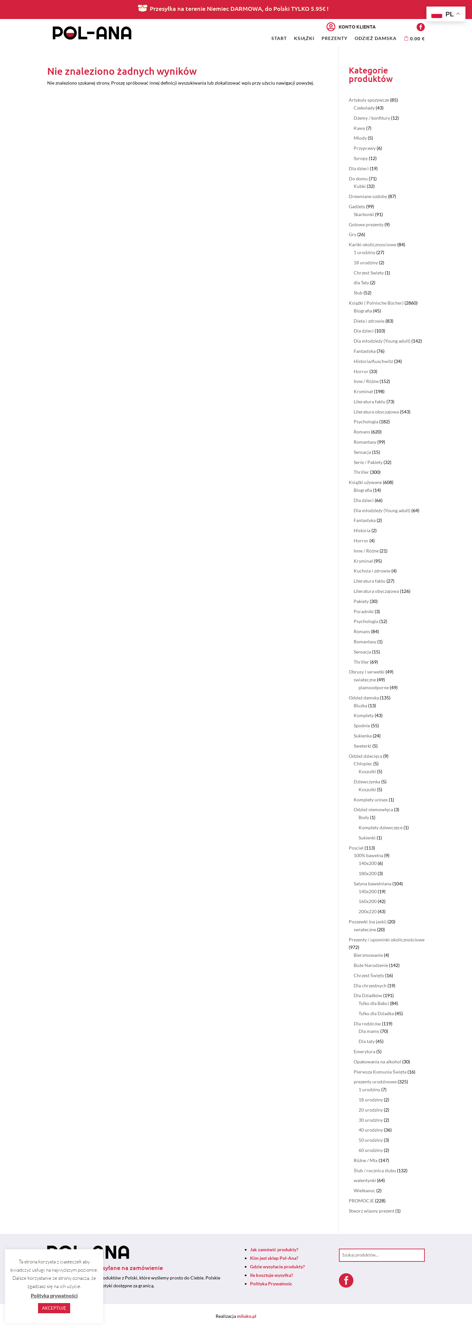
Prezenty (334, 38)
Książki (304, 38)
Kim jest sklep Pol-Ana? (274, 1258)
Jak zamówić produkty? (274, 1249)
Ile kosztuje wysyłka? (271, 1275)
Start (279, 38)
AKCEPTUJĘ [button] (54, 1308)
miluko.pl (246, 1316)
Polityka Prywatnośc (271, 1283)
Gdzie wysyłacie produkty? (277, 1266)
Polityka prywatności (54, 1295)
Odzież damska (376, 38)
